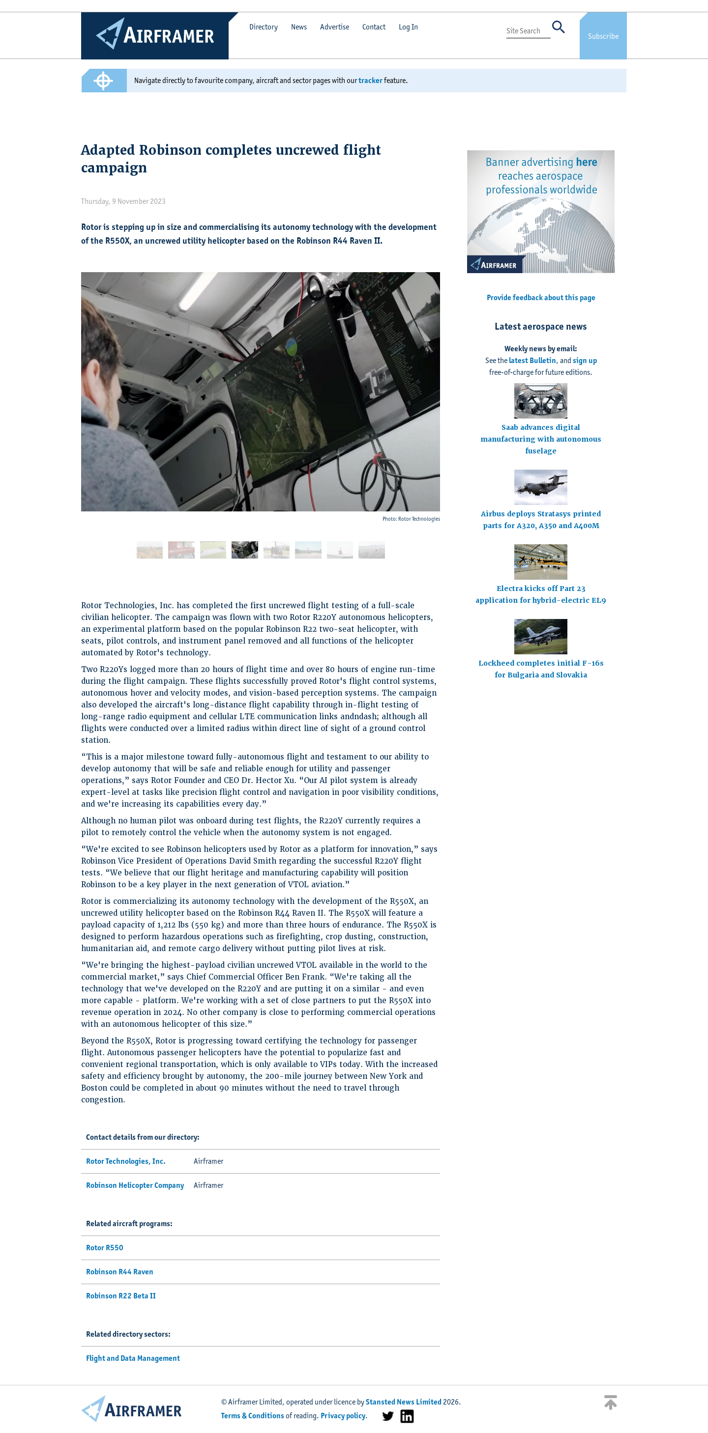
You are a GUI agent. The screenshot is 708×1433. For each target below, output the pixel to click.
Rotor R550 (104, 1247)
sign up (585, 360)
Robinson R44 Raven (119, 1271)
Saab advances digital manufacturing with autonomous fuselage (540, 439)
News (299, 26)
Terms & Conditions (252, 1415)
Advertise (334, 26)
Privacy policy (343, 1415)
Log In (408, 26)
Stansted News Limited (404, 1401)
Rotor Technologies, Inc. (126, 1161)
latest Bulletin (532, 360)
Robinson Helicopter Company (135, 1185)
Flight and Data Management (133, 1358)
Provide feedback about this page (541, 297)
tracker (370, 80)
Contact (373, 26)
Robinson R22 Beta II (121, 1295)
